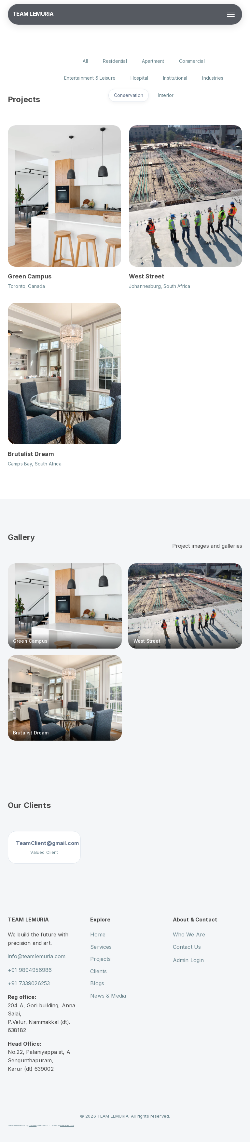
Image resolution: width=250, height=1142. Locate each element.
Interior (166, 95)
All (85, 61)
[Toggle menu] (230, 14)
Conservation (128, 95)
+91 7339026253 (29, 983)
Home (97, 934)
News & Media (108, 995)
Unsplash (32, 1125)
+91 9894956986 (30, 970)
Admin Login (188, 960)
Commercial (192, 61)
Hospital (139, 78)
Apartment (153, 61)
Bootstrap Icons (67, 1125)
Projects (100, 959)
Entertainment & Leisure (90, 78)
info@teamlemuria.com (36, 956)
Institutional (175, 78)
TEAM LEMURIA (33, 14)
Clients (98, 971)
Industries (212, 78)
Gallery (21, 537)
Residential (115, 61)
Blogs (97, 983)
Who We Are (189, 934)
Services (101, 947)
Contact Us (187, 947)
